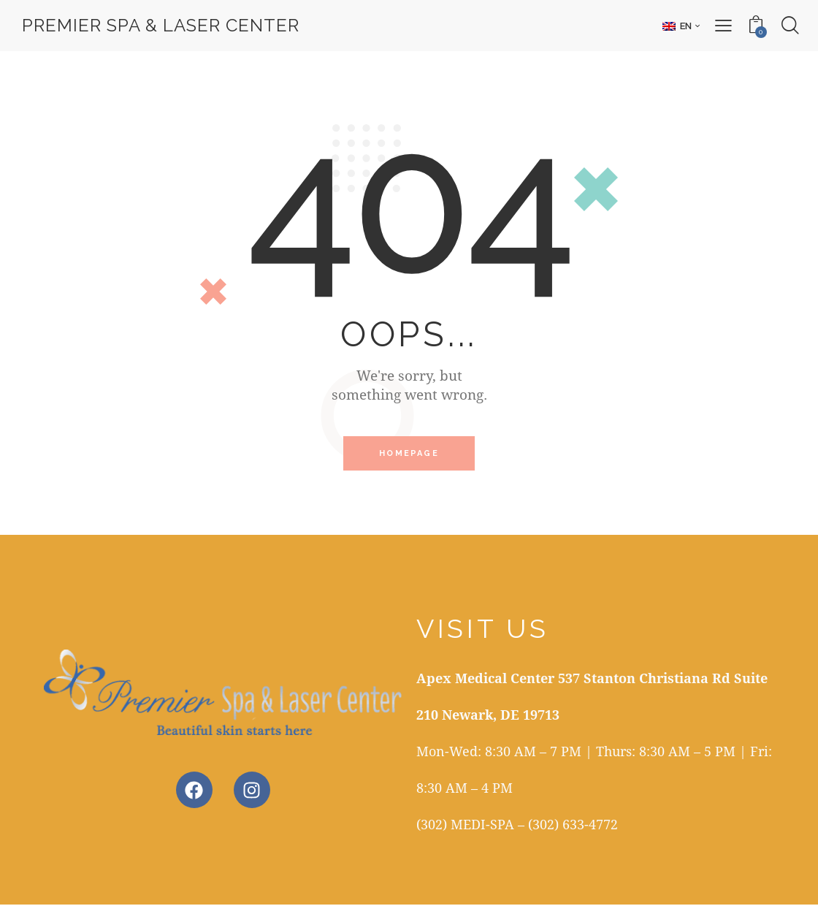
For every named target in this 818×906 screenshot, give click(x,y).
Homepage (409, 454)
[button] (680, 25)
